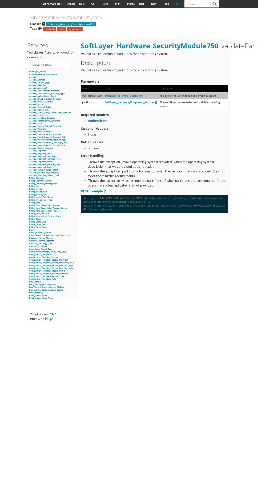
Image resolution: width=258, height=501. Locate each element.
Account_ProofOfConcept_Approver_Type (47, 140)
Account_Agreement (38, 88)
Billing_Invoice (35, 189)
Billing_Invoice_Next (38, 194)
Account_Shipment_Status (41, 162)
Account (32, 77)
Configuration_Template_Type (42, 279)
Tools (166, 3)
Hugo (49, 319)
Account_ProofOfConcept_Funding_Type (47, 145)
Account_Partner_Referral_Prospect (45, 126)
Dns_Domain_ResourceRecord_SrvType (46, 290)
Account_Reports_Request (41, 148)
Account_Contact (36, 104)
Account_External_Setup (40, 107)
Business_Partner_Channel (41, 238)
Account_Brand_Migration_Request (45, 99)
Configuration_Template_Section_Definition (48, 260)
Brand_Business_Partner (40, 233)
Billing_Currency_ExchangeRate (43, 184)
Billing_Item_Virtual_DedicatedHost (45, 216)
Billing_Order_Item (37, 224)
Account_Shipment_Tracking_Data (44, 164)
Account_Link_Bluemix (39, 115)
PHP (117, 3)
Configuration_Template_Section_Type (46, 276)
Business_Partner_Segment (41, 241)
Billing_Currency (36, 178)
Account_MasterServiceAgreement (44, 121)
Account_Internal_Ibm (39, 110)
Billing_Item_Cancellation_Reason (44, 205)
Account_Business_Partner (41, 102)
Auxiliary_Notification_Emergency (44, 173)
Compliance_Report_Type (40, 249)
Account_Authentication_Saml (42, 96)
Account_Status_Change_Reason (43, 170)
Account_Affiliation (37, 85)
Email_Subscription (38, 295)
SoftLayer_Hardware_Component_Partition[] (131, 102)
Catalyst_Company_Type (40, 244)
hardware (75, 28)
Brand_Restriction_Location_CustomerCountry (49, 235)
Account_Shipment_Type (40, 167)
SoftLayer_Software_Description (124, 95)
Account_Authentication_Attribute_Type (46, 93)
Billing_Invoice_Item (38, 192)
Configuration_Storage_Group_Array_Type (48, 252)
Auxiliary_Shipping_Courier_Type (44, 175)
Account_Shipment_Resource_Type (45, 159)
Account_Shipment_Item (40, 153)
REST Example (92, 191)
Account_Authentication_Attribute (44, 91)
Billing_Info (34, 186)
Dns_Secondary (36, 293)
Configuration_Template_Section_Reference (48, 274)
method (49, 28)
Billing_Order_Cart (37, 222)
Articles (71, 3)
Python (131, 3)
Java (105, 3)
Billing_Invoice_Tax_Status (41, 197)
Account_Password (37, 129)
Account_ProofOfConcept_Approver (45, 134)
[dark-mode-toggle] (178, 4)
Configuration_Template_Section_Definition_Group (51, 263)
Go (92, 3)
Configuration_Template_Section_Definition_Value (51, 268)
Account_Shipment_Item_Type (43, 156)
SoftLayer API (51, 4)
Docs (81, 3)
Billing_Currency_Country (40, 181)
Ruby (153, 3)
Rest (141, 3)
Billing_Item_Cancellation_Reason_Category (48, 208)
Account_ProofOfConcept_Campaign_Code (48, 143)
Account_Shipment (37, 151)
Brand (32, 230)
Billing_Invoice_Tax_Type (40, 200)
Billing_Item (34, 203)
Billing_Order (35, 219)
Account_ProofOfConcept (40, 132)
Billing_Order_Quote (38, 227)
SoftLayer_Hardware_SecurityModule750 (71, 24)
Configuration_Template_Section (43, 257)
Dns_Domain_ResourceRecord (42, 285)
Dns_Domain (35, 282)
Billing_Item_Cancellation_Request (44, 211)
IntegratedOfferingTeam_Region (43, 74)
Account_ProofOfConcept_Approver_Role (47, 137)
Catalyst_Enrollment (38, 246)
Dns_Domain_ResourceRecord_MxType (46, 287)
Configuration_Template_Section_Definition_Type (51, 265)
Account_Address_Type (39, 83)
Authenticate (97, 121)
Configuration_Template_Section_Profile (47, 271)
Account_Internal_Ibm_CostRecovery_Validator (50, 112)
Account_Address (37, 80)
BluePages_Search (37, 72)
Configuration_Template (40, 254)
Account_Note (35, 123)
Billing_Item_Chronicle (39, 213)
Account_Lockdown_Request (42, 118)
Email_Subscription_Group (41, 298)
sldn (61, 28)
